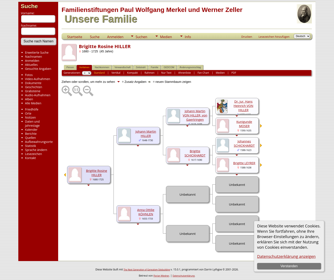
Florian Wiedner (161, 275)
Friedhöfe (32, 109)
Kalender (31, 130)
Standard (99, 73)
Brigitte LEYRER (244, 163)
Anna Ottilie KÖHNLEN (145, 212)
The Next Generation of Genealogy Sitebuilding (147, 269)
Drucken (246, 37)
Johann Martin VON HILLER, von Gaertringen (195, 115)
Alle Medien (33, 103)
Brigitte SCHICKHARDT (194, 153)
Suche (29, 6)
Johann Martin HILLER (145, 133)
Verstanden (289, 266)
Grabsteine (32, 91)
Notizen (30, 117)
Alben (29, 99)
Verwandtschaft (123, 67)
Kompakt (132, 73)
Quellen (30, 138)
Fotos (29, 75)
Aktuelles (31, 65)
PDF (234, 73)
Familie (154, 67)
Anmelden (32, 61)
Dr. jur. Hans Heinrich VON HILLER (243, 105)
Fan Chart (203, 73)
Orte (28, 113)
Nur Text (166, 73)
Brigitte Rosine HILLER (96, 172)
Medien (166, 36)
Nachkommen (102, 67)
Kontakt (30, 158)
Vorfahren (84, 67)
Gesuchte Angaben (38, 69)
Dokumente (33, 83)
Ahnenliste (184, 73)
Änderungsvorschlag (190, 67)
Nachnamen (33, 57)
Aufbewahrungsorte (39, 142)
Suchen (141, 36)
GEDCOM (169, 67)
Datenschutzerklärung (183, 275)
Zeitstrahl (140, 67)
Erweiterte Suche (37, 52)
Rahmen (150, 73)
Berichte (31, 134)
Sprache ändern (36, 150)
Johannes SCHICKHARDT (244, 143)
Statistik (30, 146)
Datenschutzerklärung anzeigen (286, 256)
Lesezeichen (33, 154)
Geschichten (33, 87)
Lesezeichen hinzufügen (274, 37)
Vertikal (115, 73)
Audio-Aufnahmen (37, 95)
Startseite (74, 36)
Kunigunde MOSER (244, 123)
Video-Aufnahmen (37, 79)
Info (188, 36)
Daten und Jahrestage (32, 123)
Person (70, 67)
